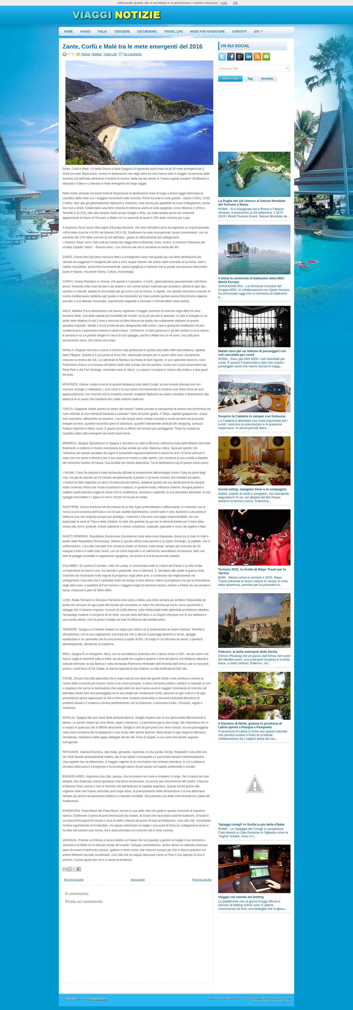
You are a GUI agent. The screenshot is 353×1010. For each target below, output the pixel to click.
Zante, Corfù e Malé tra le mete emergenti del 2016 (132, 46)
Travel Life (173, 31)
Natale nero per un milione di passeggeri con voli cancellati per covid (252, 353)
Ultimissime (230, 78)
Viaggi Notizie (98, 998)
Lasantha (261, 998)
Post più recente (74, 879)
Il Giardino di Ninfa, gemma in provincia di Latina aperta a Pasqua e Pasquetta (250, 725)
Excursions (147, 31)
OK (235, 3)
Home (68, 31)
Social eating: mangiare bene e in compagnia (252, 489)
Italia (102, 31)
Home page (138, 879)
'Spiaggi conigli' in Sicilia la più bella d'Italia (251, 824)
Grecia (85, 54)
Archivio (267, 78)
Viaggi (85, 31)
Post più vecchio (202, 879)
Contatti (239, 31)
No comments (133, 54)
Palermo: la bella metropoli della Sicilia (247, 651)
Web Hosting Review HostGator (271, 1000)
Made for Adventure (207, 31)
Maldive (97, 54)
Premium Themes (279, 998)
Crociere (122, 31)
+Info (223, 3)
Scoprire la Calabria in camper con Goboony (252, 416)
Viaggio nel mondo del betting (241, 897)
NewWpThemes (231, 998)
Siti (260, 30)
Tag (249, 78)
